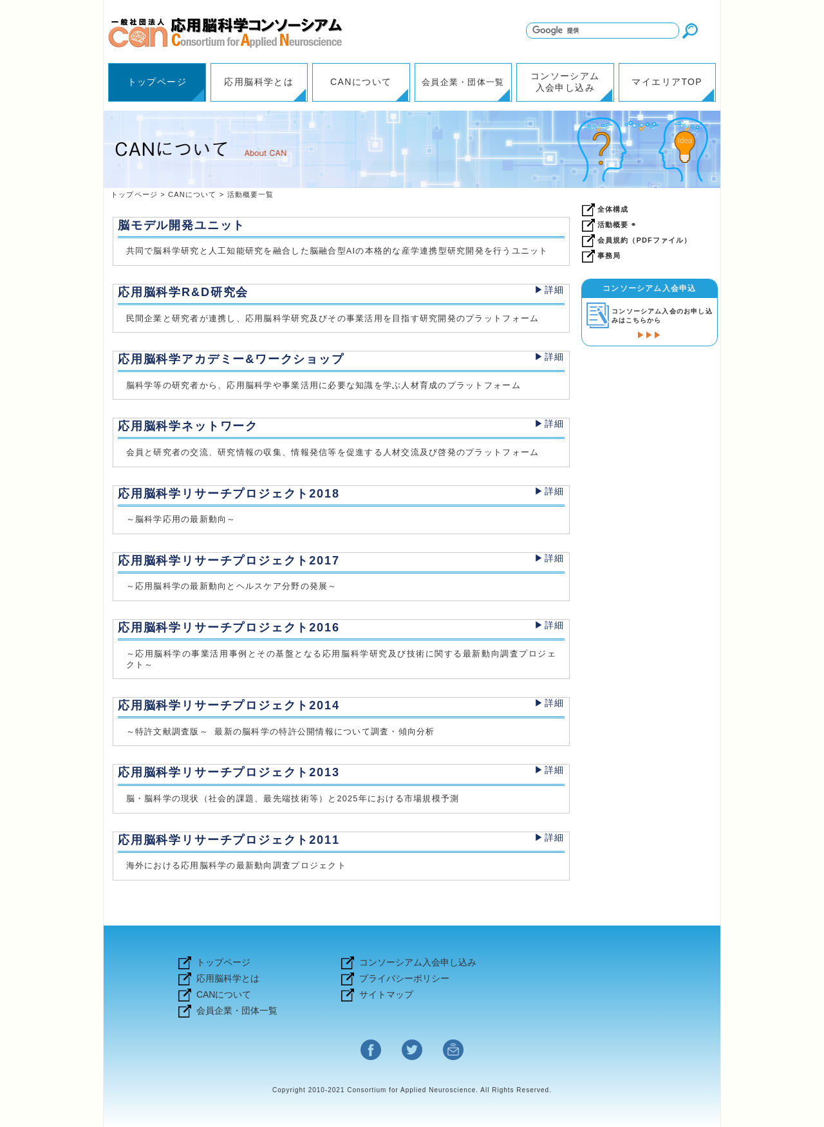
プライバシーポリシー (404, 978)
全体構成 (612, 209)
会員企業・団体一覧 (463, 82)
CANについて (360, 82)
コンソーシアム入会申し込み (565, 82)
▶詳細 (549, 289)
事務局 (609, 255)
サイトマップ (386, 994)
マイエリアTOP (667, 82)
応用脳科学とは (259, 82)
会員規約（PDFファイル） (644, 240)
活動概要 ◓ (616, 224)
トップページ (157, 82)
